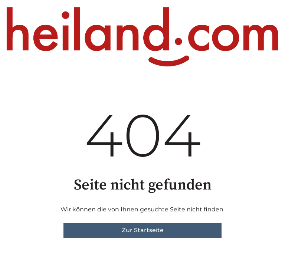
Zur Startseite (143, 230)
